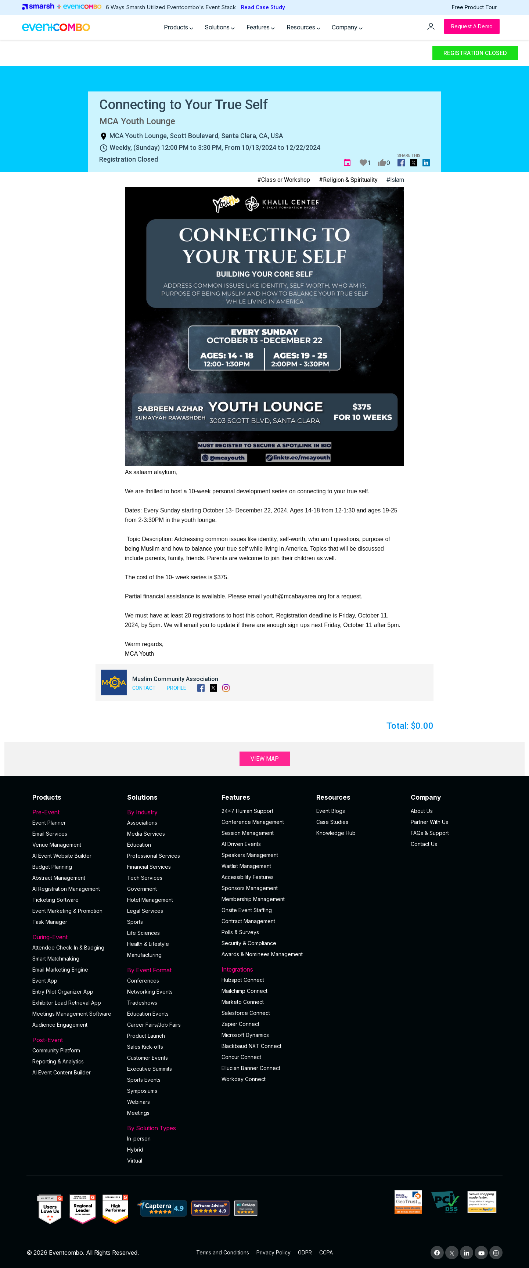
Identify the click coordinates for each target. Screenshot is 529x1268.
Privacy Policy (273, 1252)
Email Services (49, 834)
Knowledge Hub (336, 833)
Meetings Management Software (71, 1014)
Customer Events (147, 1058)
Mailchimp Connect (244, 991)
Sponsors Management (250, 888)
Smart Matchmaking (55, 958)
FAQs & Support (430, 833)
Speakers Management (250, 855)
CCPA (326, 1252)
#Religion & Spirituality (348, 179)
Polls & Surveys (240, 932)
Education (139, 845)
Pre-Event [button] (75, 812)
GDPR (305, 1252)
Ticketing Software (55, 900)
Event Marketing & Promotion (67, 911)
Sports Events (144, 1080)
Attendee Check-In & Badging (68, 947)
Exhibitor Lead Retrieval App (66, 1002)
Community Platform (56, 1050)
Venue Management (56, 845)
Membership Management (253, 899)
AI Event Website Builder (61, 856)
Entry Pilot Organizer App (62, 991)
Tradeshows (142, 1002)
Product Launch (146, 1036)
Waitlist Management (246, 866)
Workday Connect (244, 1079)
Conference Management (253, 822)
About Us (422, 811)
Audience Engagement (59, 1025)
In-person (139, 1138)
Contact (144, 688)
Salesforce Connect (246, 1013)
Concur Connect (241, 1057)
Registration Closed (475, 53)
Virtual (134, 1160)
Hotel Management (150, 900)
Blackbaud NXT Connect (251, 1046)
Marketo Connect (243, 1002)
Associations (142, 822)
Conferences (143, 980)
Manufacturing (144, 955)
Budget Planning (52, 867)
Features (260, 27)
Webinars (138, 1102)
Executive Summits (149, 1069)
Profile (176, 688)
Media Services (146, 834)
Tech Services (144, 878)
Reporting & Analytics (58, 1061)
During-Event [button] (75, 937)
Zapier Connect (240, 1024)
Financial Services (149, 867)
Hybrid (135, 1149)
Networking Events (150, 991)
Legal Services (145, 911)
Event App (44, 980)
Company (347, 27)
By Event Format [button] (170, 970)
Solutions (220, 27)
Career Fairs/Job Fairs (154, 1025)
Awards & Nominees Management (262, 954)
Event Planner (49, 822)
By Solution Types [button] (170, 1128)
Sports (135, 922)
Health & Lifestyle (148, 944)
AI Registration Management (66, 889)
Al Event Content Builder (61, 1072)
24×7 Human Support (247, 811)
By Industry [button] (170, 812)
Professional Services (153, 856)
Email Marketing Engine (60, 969)
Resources (303, 27)
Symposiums (142, 1091)
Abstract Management (58, 878)
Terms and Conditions (222, 1252)
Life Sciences (143, 933)
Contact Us (424, 844)
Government (142, 889)
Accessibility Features (248, 877)
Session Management (248, 833)
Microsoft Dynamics (245, 1035)
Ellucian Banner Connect (251, 1068)
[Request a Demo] (472, 26)
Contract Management (248, 921)
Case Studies (332, 822)
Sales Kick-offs (145, 1047)
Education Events (148, 1014)
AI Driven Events (241, 844)
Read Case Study (263, 7)
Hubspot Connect (243, 980)
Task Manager (49, 922)
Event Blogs (330, 811)
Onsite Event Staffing (247, 910)
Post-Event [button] (75, 1040)
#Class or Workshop (283, 179)
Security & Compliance (249, 943)
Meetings (138, 1113)
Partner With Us (429, 822)
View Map (265, 758)
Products (178, 27)
